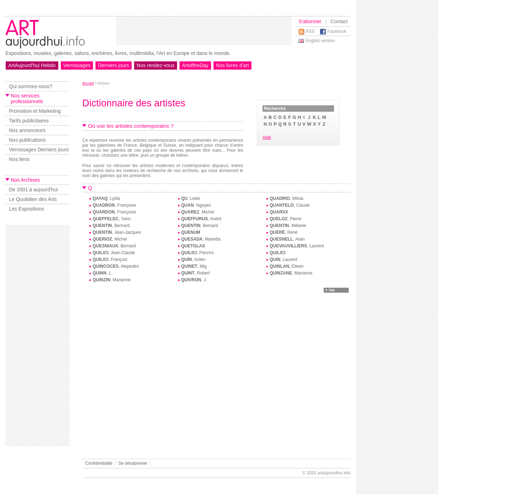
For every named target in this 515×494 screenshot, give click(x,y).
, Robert (195, 273)
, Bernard (111, 225)
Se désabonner (132, 463)
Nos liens (19, 159)
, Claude (290, 205)
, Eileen (287, 266)
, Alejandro (116, 266)
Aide (267, 137)
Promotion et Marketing (35, 111)
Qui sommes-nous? (30, 86)
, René (284, 232)
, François (110, 259)
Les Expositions (26, 209)
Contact (339, 21)
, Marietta (201, 239)
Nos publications (27, 140)
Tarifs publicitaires (29, 120)
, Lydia (106, 198)
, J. (194, 279)
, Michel (197, 212)
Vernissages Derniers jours (39, 149)
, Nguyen (196, 205)
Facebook (336, 31)
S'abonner (310, 21)
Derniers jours (113, 65)
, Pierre (285, 218)
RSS (310, 31)
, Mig (194, 266)
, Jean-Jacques (117, 232)
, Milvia (286, 198)
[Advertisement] (204, 30)
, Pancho (197, 252)
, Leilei (190, 198)
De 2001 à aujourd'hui (33, 189)
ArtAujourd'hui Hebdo (32, 65)
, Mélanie (288, 225)
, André (201, 218)
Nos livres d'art (232, 65)
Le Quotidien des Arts (33, 199)
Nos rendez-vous (156, 65)
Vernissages (76, 65)
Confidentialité (98, 463)
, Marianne (291, 273)
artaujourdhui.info (333, 472)
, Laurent (297, 245)
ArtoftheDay (195, 65)
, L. (102, 273)
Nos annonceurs (27, 130)
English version (320, 40)
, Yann (112, 218)
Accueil (88, 83)
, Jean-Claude (114, 252)
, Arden (193, 259)
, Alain (287, 239)
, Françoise (114, 205)
